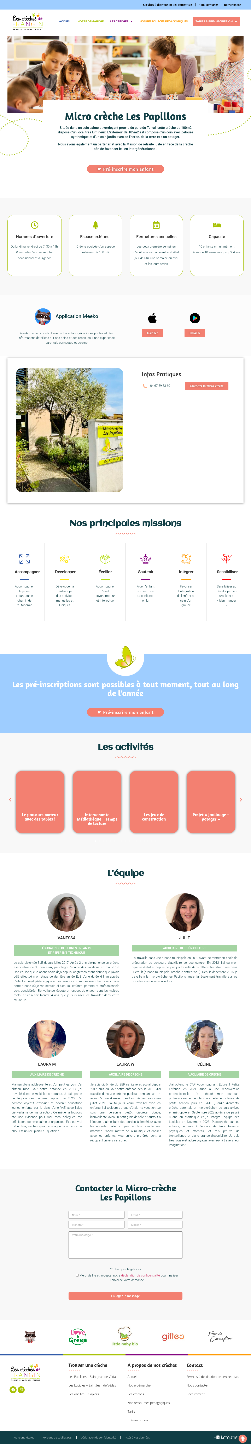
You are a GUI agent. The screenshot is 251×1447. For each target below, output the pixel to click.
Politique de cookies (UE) (57, 1437)
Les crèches (121, 21)
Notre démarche (90, 21)
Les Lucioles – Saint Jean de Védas (92, 1385)
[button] (20, 430)
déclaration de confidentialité (140, 1275)
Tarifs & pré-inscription (216, 21)
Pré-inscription (138, 1420)
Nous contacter (208, 5)
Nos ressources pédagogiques (164, 21)
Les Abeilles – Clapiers (84, 1394)
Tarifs (131, 1411)
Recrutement (232, 5)
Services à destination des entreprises (167, 5)
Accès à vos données (137, 1437)
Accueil (65, 21)
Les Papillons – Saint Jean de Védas (93, 1376)
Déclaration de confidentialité (98, 1437)
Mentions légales (24, 1437)
